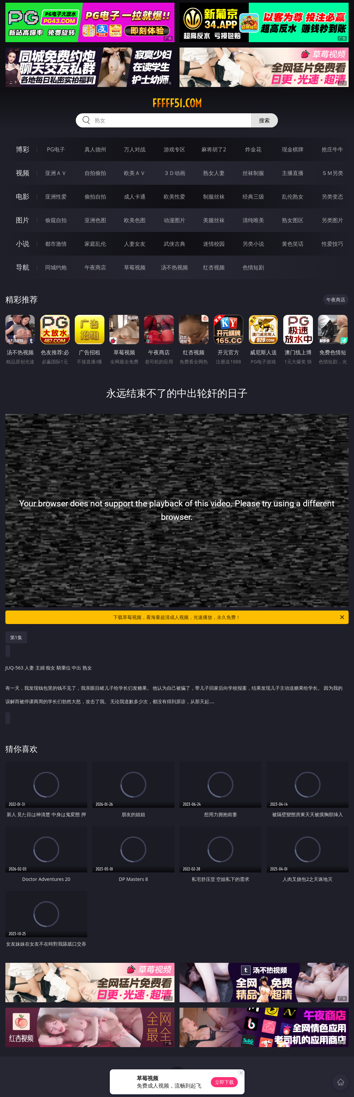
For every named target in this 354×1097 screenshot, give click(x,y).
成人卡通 (135, 196)
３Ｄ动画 (174, 173)
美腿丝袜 (214, 220)
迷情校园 (214, 243)
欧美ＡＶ (135, 173)
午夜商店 (95, 267)
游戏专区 (174, 149)
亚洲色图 (95, 220)
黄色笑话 (292, 243)
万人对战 (135, 149)
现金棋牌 (292, 149)
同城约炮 (56, 267)
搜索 (264, 120)
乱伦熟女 (292, 196)
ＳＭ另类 (332, 173)
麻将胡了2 (213, 149)
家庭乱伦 (95, 243)
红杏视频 (214, 267)
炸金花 (253, 149)
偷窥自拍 (56, 220)
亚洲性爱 (56, 196)
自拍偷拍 (95, 173)
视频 (22, 172)
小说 (22, 243)
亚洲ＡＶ (56, 173)
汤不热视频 (174, 267)
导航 (22, 267)
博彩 (22, 149)
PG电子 (56, 149)
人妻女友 (135, 243)
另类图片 (332, 220)
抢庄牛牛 (332, 149)
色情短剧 (253, 267)
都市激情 (56, 243)
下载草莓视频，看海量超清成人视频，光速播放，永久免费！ (229, 617)
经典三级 (253, 196)
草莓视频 (135, 267)
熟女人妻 (214, 173)
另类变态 (332, 196)
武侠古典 (174, 243)
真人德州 (95, 149)
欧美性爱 (174, 196)
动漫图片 (174, 220)
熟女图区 (292, 220)
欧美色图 (135, 220)
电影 (22, 196)
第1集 (16, 637)
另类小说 (253, 243)
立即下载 (224, 1082)
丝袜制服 (253, 173)
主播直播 (292, 173)
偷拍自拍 (95, 196)
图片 (22, 220)
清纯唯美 (253, 220)
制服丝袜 (214, 196)
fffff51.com (177, 103)
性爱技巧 (332, 243)
